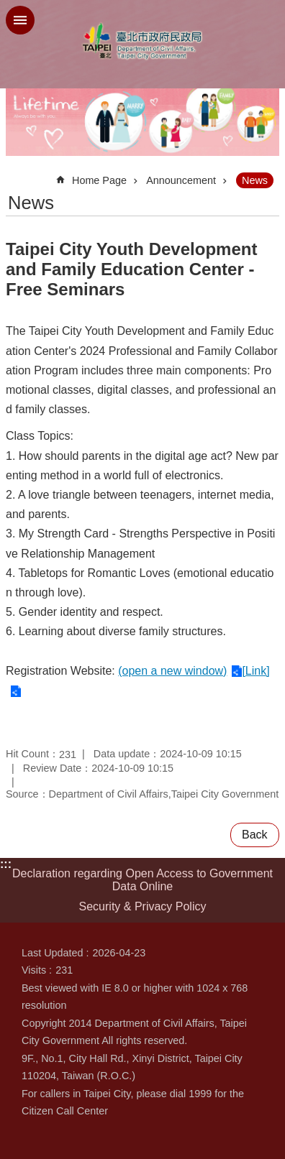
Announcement (181, 180)
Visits (34, 970)
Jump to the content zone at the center (7, 7)
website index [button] (20, 20)
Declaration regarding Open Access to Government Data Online (142, 879)
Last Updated (52, 953)
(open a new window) (172, 671)
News (255, 180)
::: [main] (15, 174)
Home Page (99, 180)
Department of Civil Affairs (142, 41)
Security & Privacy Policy (143, 906)
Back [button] (255, 834)
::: (6, 864)
